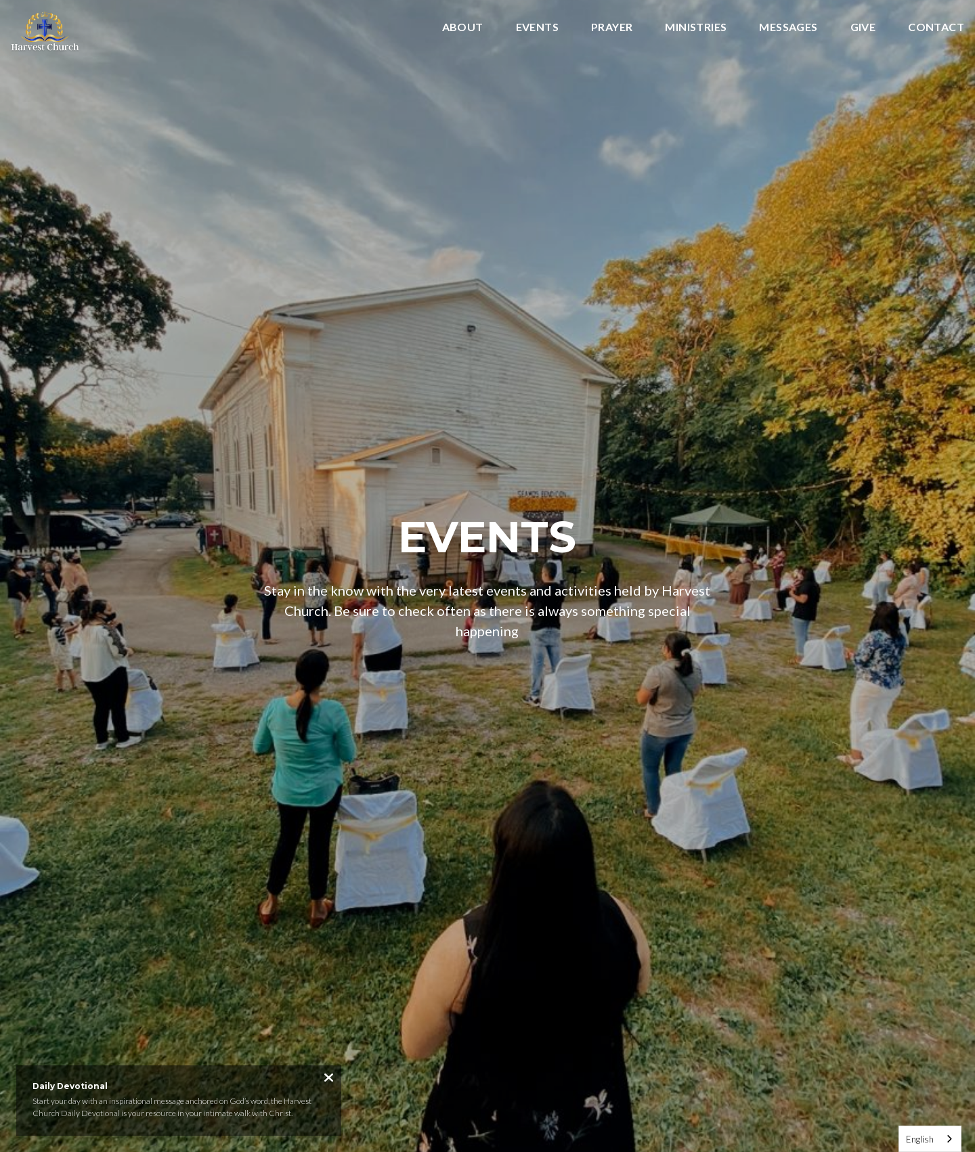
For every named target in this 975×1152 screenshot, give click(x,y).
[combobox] (929, 1139)
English (920, 1139)
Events (537, 27)
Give (863, 27)
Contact (936, 27)
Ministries (696, 27)
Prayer (611, 27)
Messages (788, 27)
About (462, 27)
